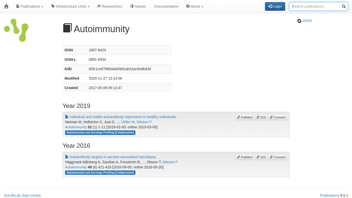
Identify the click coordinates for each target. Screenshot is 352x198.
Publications (30, 6)
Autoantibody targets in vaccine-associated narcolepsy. (111, 157)
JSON (304, 21)
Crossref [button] (277, 117)
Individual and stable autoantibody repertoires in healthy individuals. (121, 117)
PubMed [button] (244, 117)
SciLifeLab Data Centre (22, 195)
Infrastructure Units (70, 6)
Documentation (165, 6)
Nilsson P (144, 122)
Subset (138, 6)
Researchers (109, 6)
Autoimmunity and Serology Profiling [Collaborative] (100, 132)
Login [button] (275, 6)
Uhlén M (128, 122)
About (195, 6)
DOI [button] (261, 117)
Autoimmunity (76, 127)
